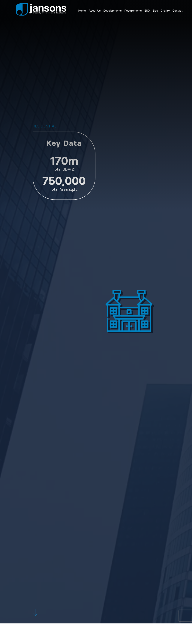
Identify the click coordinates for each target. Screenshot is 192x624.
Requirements (133, 10)
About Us (94, 10)
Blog (155, 10)
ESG (147, 10)
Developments (112, 10)
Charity (165, 10)
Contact (177, 10)
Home (82, 10)
